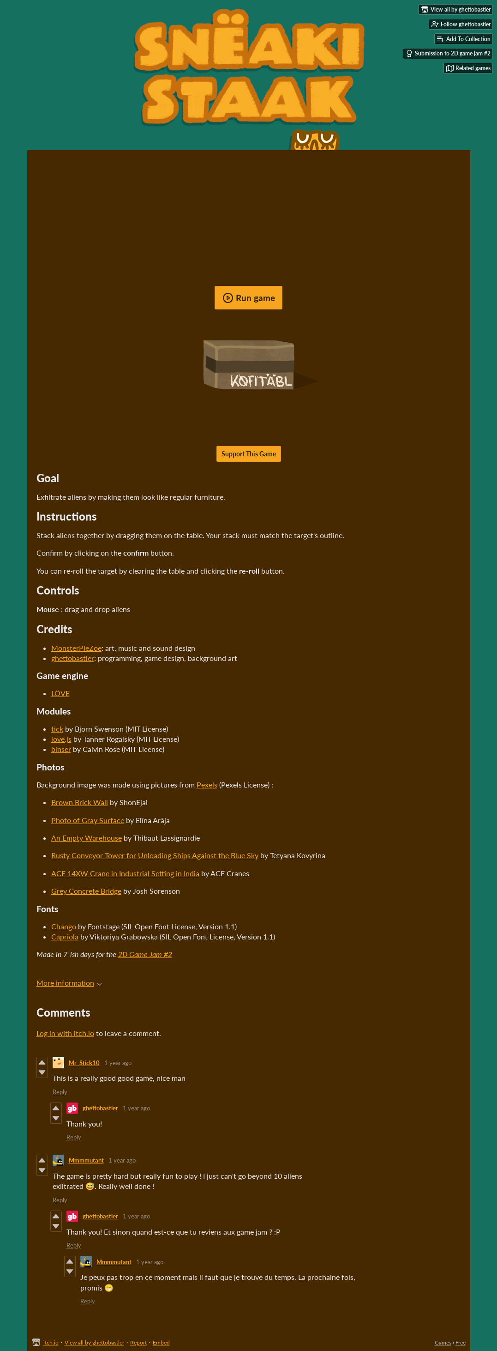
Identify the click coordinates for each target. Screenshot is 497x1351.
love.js (61, 738)
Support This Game (249, 454)
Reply (60, 1092)
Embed (161, 1342)
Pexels (207, 784)
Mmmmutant (86, 1160)
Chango (63, 926)
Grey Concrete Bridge (86, 890)
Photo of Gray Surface (87, 820)
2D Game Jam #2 (145, 954)
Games (443, 1342)
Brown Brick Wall (79, 802)
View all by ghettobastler (94, 1342)
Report (138, 1342)
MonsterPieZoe (76, 647)
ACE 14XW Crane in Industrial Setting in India (125, 873)
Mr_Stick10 (84, 1062)
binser (61, 749)
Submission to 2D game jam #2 (448, 53)
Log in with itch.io (65, 1033)
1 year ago (118, 1062)
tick (57, 728)
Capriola (64, 936)
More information (69, 982)
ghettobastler (72, 658)
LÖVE (60, 693)
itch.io (51, 1342)
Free (460, 1342)
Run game (248, 297)
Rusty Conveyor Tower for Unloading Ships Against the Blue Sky (154, 855)
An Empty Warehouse (86, 837)
